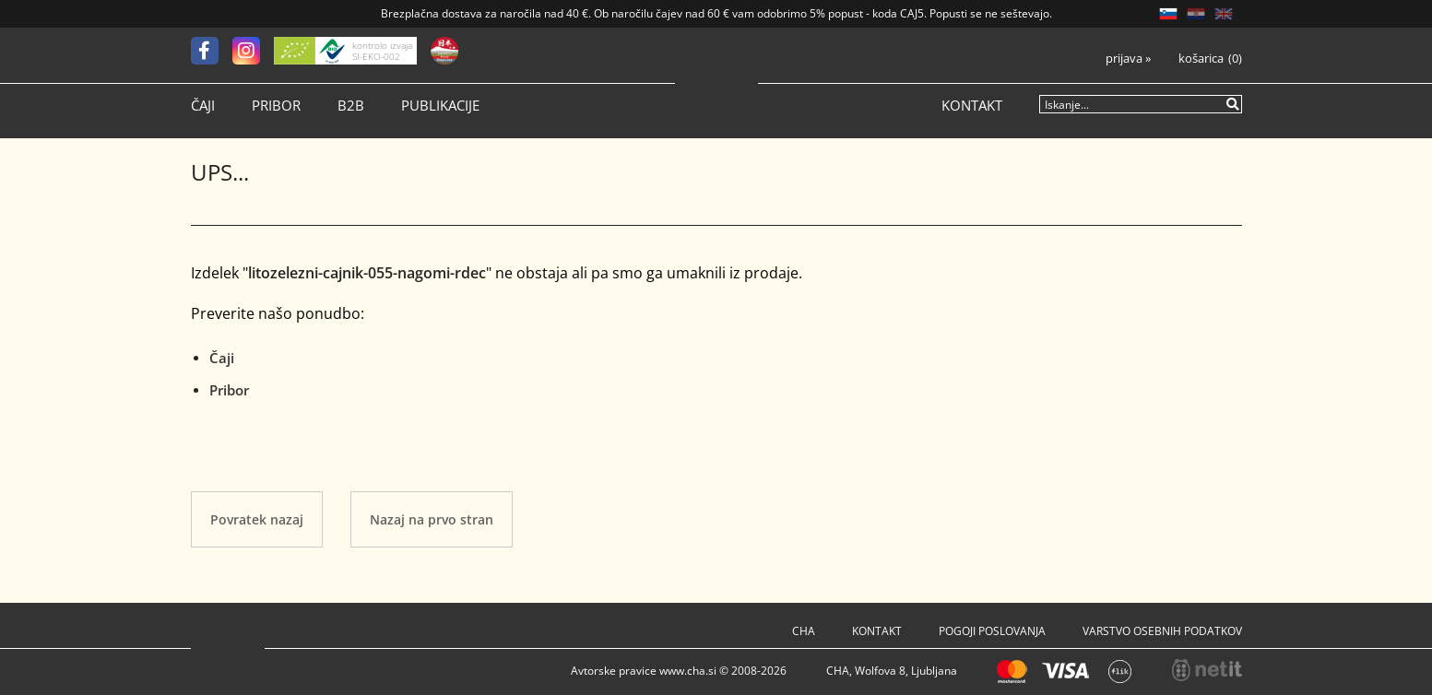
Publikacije (440, 105)
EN (1223, 14)
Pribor (276, 105)
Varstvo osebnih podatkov (1162, 631)
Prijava (1128, 59)
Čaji (203, 105)
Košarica (1201, 59)
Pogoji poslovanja (992, 631)
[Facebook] (211, 51)
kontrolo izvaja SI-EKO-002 (382, 51)
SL (1168, 14)
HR (1196, 14)
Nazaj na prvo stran (431, 519)
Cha (803, 631)
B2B (350, 105)
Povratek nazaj (256, 519)
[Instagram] (253, 51)
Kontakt (971, 105)
